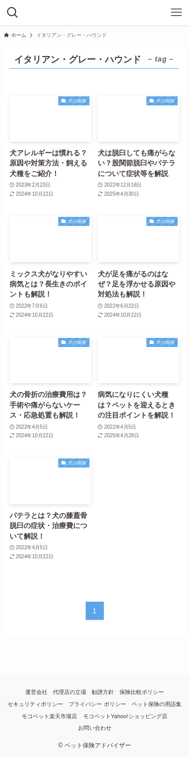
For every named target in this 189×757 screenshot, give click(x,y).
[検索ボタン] (12, 12)
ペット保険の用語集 (156, 704)
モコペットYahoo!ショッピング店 (125, 716)
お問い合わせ (94, 728)
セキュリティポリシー (35, 704)
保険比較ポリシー (141, 692)
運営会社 (36, 692)
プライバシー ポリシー (97, 704)
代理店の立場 (69, 692)
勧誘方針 (103, 692)
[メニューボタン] (176, 12)
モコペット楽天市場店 (49, 716)
